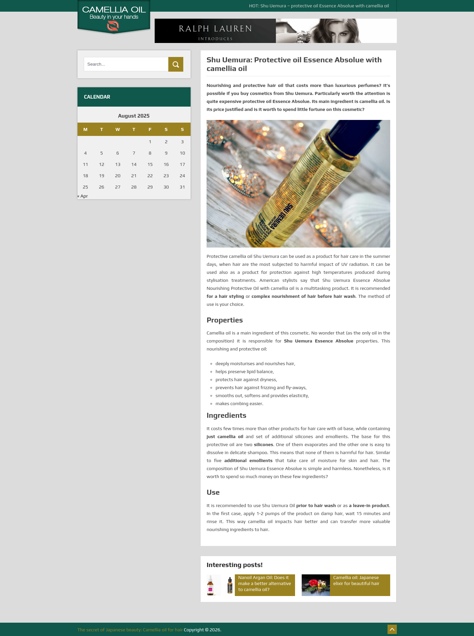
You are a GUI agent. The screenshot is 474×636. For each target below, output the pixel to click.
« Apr (83, 196)
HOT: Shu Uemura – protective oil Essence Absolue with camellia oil (319, 5)
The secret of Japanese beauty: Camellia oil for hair (130, 629)
